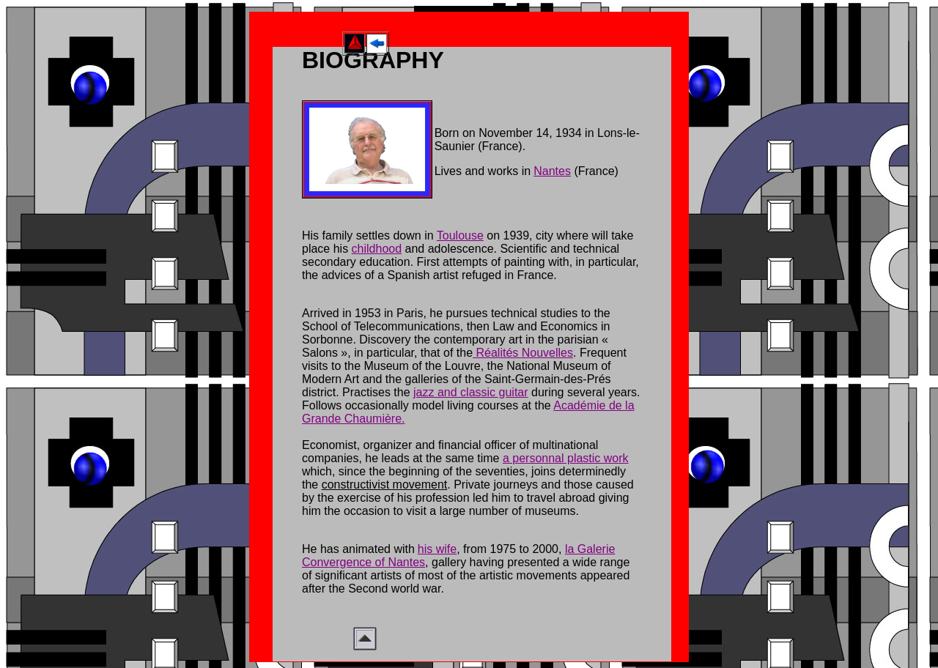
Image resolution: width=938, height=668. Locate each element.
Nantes (552, 171)
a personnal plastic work (566, 458)
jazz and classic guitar (470, 392)
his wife (437, 549)
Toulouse (460, 235)
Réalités (497, 352)
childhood (377, 248)
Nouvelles (547, 352)
